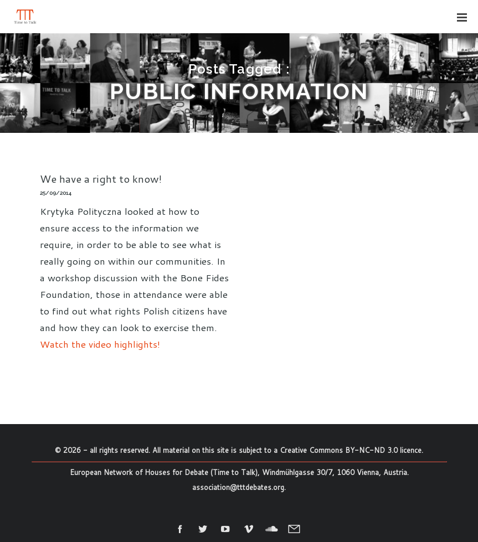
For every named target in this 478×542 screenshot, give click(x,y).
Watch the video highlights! (100, 343)
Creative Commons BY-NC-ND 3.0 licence (351, 450)
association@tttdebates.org (238, 487)
